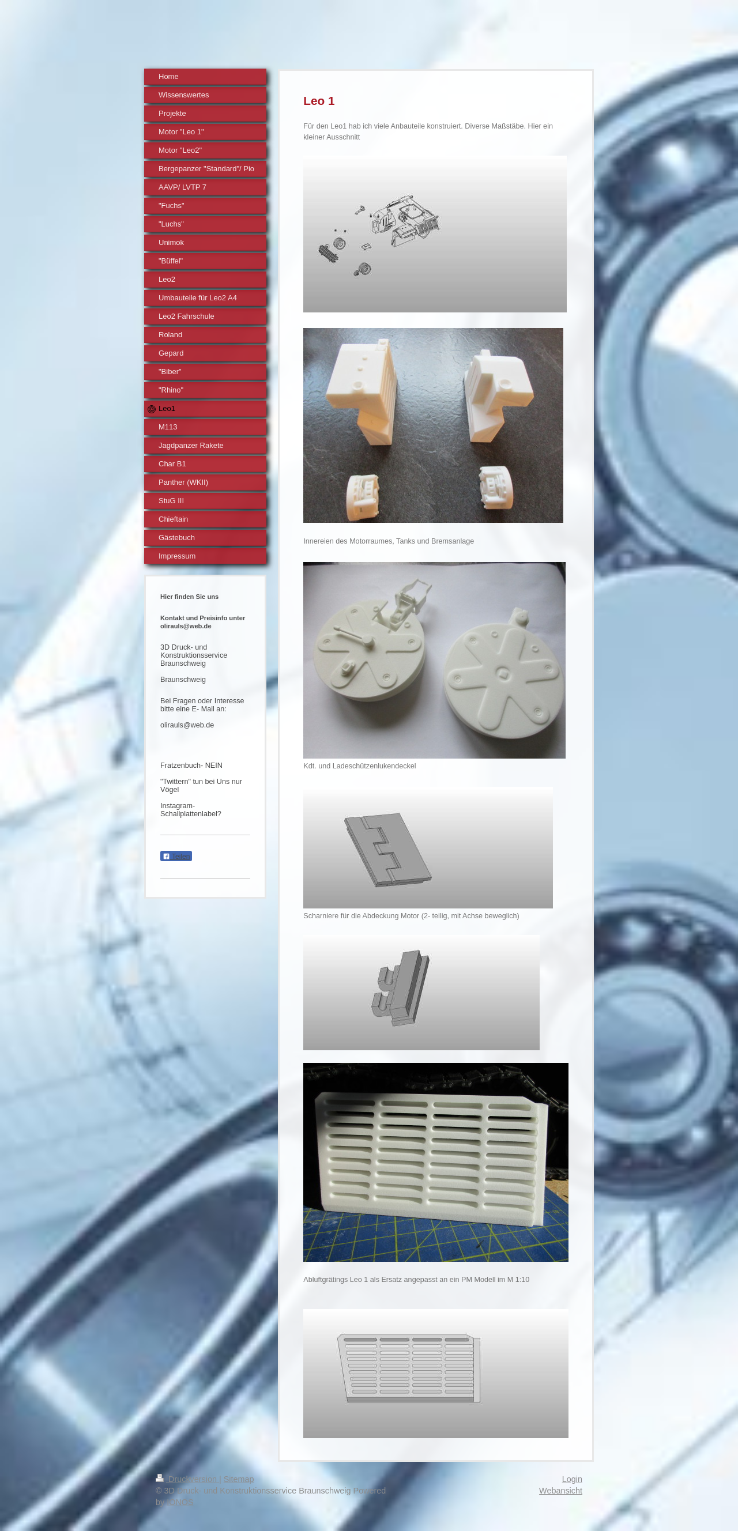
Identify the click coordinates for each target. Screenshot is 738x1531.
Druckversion (187, 1479)
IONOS (180, 1502)
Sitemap (239, 1479)
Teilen (176, 857)
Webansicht (560, 1490)
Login (572, 1479)
